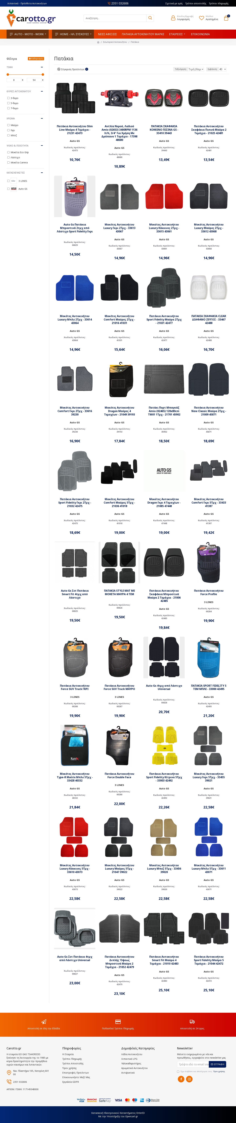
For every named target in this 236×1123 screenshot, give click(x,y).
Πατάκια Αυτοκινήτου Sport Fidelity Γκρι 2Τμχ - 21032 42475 (74, 502)
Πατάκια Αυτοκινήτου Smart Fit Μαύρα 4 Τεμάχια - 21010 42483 (164, 960)
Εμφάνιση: (213, 69)
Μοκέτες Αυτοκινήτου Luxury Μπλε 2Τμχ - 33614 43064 (75, 319)
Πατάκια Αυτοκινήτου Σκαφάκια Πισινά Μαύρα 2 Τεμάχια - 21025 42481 (208, 130)
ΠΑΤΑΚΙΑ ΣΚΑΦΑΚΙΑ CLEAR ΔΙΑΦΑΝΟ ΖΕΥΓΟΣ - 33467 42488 (208, 319)
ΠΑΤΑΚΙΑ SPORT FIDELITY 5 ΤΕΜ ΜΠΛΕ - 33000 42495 (208, 687)
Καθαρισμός (37, 58)
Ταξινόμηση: (170, 69)
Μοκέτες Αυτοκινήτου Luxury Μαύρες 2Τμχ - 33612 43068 (209, 228)
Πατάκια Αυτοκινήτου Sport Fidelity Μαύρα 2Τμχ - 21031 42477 (164, 319)
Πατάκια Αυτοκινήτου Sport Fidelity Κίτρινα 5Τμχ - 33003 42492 (164, 777)
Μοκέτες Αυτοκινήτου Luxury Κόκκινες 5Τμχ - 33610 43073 (75, 869)
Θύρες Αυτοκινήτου (19, 91)
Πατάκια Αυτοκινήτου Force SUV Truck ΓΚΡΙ (74, 687)
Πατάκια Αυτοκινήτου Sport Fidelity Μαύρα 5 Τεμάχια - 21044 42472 (209, 960)
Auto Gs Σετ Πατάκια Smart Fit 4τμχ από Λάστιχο (75, 594)
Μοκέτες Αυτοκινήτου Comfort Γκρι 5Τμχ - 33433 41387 (209, 502)
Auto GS (75, 140)
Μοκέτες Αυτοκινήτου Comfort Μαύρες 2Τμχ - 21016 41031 (119, 319)
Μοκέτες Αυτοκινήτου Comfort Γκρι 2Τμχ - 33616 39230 (75, 411)
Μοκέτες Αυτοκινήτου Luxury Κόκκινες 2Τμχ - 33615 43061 (164, 228)
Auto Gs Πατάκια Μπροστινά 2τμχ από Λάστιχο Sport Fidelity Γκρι (75, 228)
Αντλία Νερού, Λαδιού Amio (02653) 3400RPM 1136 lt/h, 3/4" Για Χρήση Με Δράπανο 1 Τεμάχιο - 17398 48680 (119, 133)
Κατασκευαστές (16, 172)
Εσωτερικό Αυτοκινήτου (115, 41)
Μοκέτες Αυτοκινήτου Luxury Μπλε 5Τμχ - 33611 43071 (209, 869)
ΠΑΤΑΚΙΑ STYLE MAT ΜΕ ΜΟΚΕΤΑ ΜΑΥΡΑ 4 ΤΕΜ (119, 592)
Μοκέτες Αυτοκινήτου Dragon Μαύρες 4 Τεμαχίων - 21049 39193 (119, 411)
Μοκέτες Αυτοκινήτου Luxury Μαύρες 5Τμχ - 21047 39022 (119, 869)
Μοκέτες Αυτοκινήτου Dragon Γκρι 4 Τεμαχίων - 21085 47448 (164, 502)
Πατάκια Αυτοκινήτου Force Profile (209, 592)
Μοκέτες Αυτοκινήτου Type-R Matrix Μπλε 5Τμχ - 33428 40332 (75, 777)
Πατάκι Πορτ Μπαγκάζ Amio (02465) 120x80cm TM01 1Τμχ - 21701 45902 (164, 411)
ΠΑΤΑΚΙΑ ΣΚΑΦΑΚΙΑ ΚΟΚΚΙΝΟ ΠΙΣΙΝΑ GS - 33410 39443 (164, 130)
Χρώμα (11, 118)
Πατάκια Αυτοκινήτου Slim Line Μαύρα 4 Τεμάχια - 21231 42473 (75, 130)
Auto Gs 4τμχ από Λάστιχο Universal (164, 687)
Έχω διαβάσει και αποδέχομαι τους (201, 1071)
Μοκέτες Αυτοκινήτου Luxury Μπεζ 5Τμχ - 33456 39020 (164, 869)
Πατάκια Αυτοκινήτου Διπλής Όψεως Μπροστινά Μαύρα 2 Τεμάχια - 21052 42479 (119, 962)
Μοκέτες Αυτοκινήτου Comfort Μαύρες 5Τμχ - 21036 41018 (119, 502)
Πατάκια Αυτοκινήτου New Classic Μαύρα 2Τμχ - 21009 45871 (208, 411)
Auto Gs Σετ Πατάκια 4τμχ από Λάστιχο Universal (74, 958)
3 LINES (208, 602)
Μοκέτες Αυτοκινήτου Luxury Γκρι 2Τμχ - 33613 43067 (119, 228)
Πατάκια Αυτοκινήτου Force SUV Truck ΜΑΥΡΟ (119, 687)
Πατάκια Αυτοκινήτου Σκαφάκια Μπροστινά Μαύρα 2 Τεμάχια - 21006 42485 (164, 596)
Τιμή (10, 67)
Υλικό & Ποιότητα (17, 145)
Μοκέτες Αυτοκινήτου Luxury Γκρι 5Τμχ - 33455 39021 (209, 777)
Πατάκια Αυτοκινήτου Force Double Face (119, 775)
